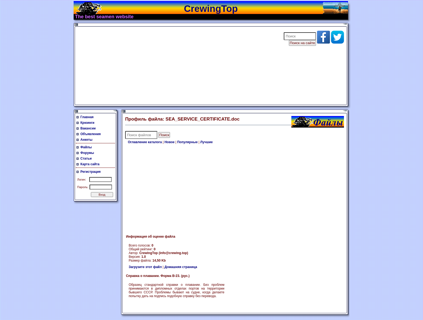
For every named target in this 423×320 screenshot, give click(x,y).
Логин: (81, 179)
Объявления (90, 134)
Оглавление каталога (145, 142)
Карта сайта (90, 164)
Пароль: (82, 187)
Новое (170, 142)
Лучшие (206, 142)
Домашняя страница (180, 267)
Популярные (187, 142)
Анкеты (86, 140)
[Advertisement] (176, 65)
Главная (87, 117)
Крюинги (87, 123)
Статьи (86, 158)
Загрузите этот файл (145, 267)
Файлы (86, 147)
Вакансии (88, 128)
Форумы (87, 153)
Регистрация (90, 172)
